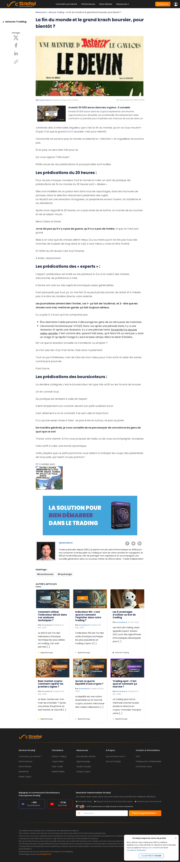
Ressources (41, 12)
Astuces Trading (15, 21)
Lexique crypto (83, 771)
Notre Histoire (105, 4)
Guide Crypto (25, 776)
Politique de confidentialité (152, 847)
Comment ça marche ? (30, 756)
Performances (88, 4)
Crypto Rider (58, 761)
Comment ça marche (66, 4)
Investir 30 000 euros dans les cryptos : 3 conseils (99, 107)
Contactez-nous (144, 766)
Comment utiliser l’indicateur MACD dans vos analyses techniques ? (52, 616)
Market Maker (58, 771)
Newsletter (24, 771)
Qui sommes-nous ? (116, 756)
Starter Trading (59, 756)
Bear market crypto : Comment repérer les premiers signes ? (50, 683)
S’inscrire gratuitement (145, 813)
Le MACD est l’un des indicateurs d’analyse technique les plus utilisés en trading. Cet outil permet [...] (51, 639)
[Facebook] (16, 45)
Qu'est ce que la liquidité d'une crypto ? (89, 682)
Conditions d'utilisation (136, 850)
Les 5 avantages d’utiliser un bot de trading (124, 614)
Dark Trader (57, 766)
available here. (45, 854)
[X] (16, 37)
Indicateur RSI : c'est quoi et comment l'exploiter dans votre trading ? (88, 616)
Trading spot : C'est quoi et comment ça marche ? (125, 683)
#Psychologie (65, 574)
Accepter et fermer (151, 855)
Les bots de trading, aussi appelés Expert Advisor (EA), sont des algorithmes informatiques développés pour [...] (127, 634)
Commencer (162, 4)
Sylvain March (45, 100)
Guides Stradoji (83, 766)
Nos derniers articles (86, 756)
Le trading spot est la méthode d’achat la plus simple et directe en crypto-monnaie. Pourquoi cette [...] (127, 706)
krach (69, 131)
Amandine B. (47, 625)
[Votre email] (105, 813)
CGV (138, 756)
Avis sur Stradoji (113, 761)
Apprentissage (46, 652)
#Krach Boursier (45, 574)
